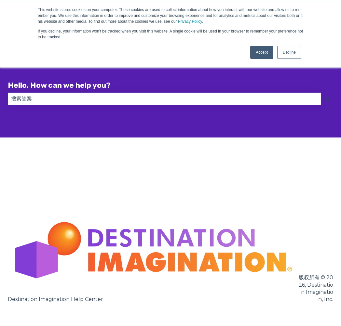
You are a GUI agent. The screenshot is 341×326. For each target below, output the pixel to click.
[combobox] (164, 99)
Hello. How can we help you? (59, 85)
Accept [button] (262, 52)
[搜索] (327, 99)
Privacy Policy (190, 21)
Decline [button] (289, 52)
